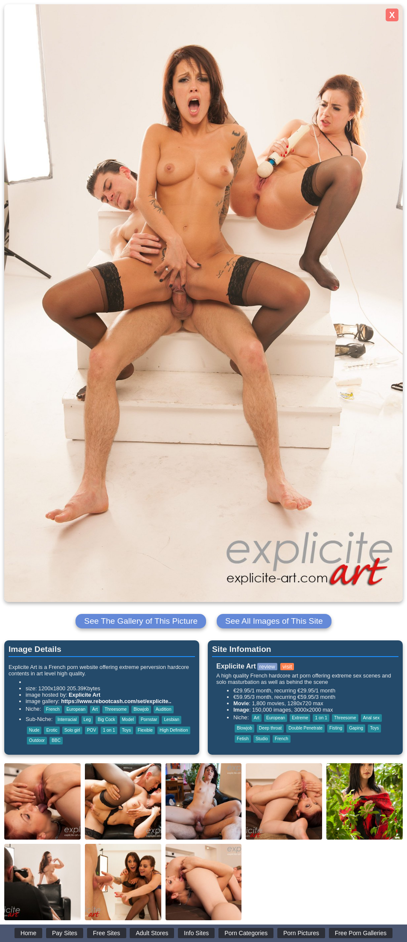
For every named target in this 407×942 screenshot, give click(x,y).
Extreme (300, 717)
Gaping (356, 728)
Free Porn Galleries (361, 933)
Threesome (116, 709)
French (53, 709)
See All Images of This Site (274, 620)
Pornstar (149, 719)
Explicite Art (84, 695)
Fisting (335, 728)
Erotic (51, 730)
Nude (34, 730)
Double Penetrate (305, 728)
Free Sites (106, 933)
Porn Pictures (301, 933)
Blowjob (141, 709)
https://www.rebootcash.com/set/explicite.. (116, 701)
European (76, 709)
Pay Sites (64, 933)
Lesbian (171, 719)
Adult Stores (152, 933)
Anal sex (371, 717)
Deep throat (270, 728)
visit (287, 666)
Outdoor (37, 740)
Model (128, 719)
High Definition (174, 730)
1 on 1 (109, 730)
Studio (262, 738)
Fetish (243, 738)
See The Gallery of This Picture (141, 620)
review (267, 666)
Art (95, 709)
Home (28, 933)
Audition (164, 709)
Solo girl (72, 730)
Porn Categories (245, 933)
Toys (126, 730)
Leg (87, 719)
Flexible (145, 730)
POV (91, 730)
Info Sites (196, 933)
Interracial (67, 719)
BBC (56, 740)
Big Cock (106, 719)
